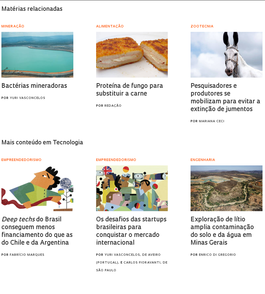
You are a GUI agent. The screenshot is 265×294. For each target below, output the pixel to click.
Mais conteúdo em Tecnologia (42, 143)
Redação (113, 106)
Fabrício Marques (27, 255)
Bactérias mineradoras (34, 86)
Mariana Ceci (211, 121)
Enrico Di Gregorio (217, 255)
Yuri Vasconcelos (27, 98)
